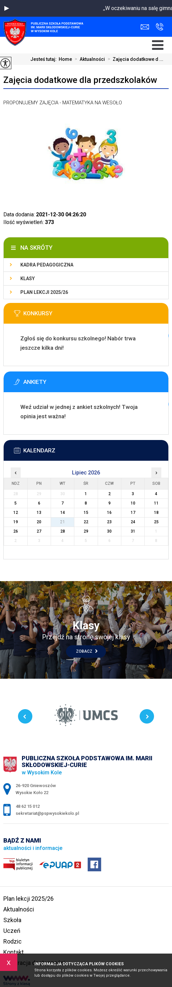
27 (39, 531)
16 (109, 512)
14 (62, 512)
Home (65, 59)
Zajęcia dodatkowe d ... (134, 59)
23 (109, 522)
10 (133, 503)
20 (39, 522)
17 (133, 512)
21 (62, 522)
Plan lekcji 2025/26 (44, 292)
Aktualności (88, 59)
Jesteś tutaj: (44, 59)
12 (15, 512)
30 (109, 531)
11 (156, 503)
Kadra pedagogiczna (46, 264)
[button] (6, 8)
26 (15, 531)
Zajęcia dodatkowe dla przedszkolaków (80, 80)
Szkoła (12, 919)
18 (156, 512)
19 (15, 522)
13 (39, 512)
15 (86, 512)
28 (62, 531)
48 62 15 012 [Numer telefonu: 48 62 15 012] (28, 806)
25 (156, 522)
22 (86, 522)
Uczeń (11, 930)
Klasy (27, 278)
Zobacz (87, 651)
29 (86, 531)
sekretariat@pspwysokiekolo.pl (145, 26)
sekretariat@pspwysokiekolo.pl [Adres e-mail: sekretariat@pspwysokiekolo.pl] (47, 813)
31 (133, 531)
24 (133, 522)
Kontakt (13, 952)
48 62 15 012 (159, 27)
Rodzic (12, 941)
